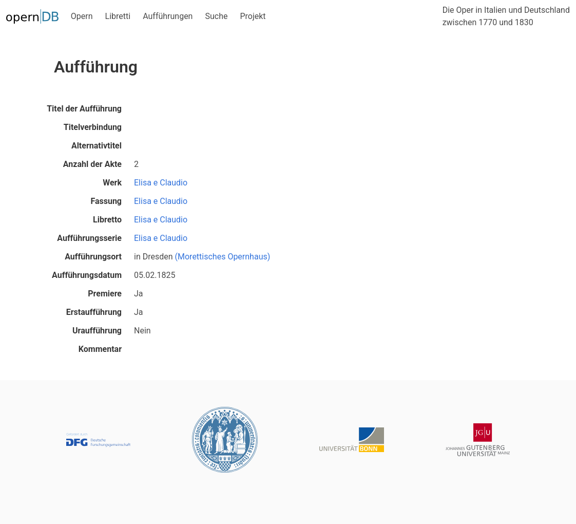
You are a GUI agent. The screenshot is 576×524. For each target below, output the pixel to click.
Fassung (106, 201)
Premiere (105, 293)
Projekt (252, 16)
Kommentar (100, 349)
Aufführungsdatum (87, 275)
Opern (82, 16)
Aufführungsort (93, 256)
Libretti (118, 16)
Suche (216, 16)
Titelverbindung (93, 127)
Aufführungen (168, 16)
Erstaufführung (94, 312)
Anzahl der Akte (92, 164)
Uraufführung (97, 330)
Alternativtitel (96, 146)
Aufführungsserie (89, 238)
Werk (112, 183)
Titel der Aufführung (84, 109)
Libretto (107, 219)
